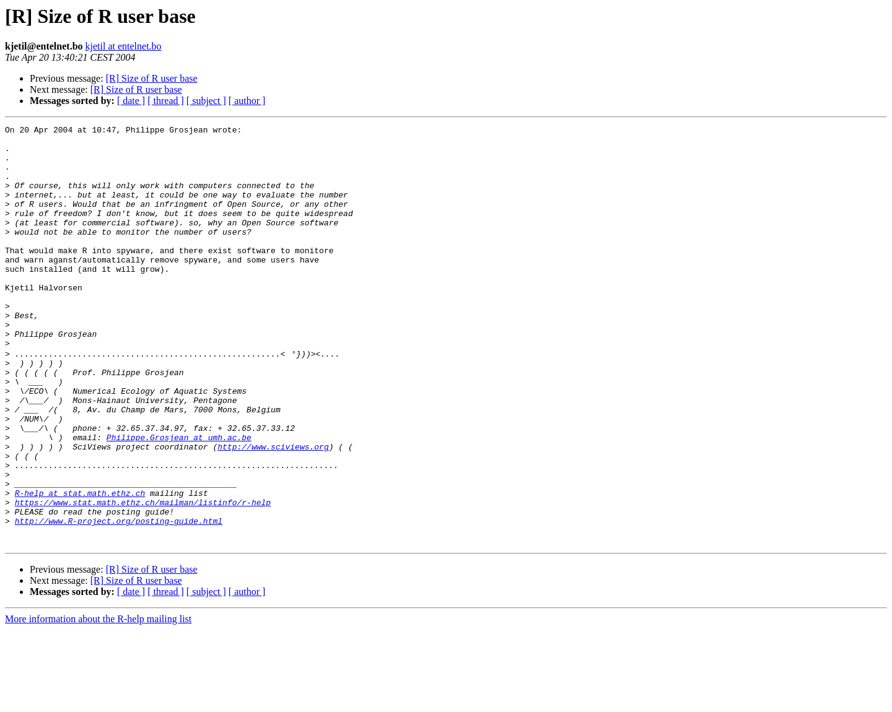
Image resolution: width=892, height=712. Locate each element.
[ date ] (131, 100)
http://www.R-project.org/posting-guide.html (118, 599)
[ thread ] (165, 100)
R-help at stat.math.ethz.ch (80, 565)
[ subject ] (206, 100)
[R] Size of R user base (152, 78)
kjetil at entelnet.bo (123, 46)
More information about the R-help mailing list (98, 701)
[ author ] (247, 100)
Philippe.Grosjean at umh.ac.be (179, 499)
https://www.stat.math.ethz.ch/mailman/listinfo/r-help (143, 577)
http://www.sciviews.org (272, 510)
